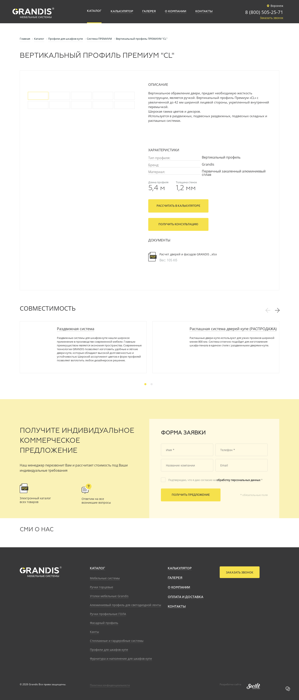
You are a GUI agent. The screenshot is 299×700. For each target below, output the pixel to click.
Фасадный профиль (104, 623)
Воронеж (274, 6)
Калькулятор (180, 568)
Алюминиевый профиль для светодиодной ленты (125, 605)
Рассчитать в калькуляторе (178, 206)
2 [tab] (152, 384)
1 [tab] (145, 384)
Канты (94, 632)
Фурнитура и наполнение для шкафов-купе (121, 659)
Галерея (175, 577)
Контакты (177, 606)
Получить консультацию (178, 224)
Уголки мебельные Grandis (109, 596)
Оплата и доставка (185, 597)
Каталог (97, 568)
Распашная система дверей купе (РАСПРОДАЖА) (233, 328)
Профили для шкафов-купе (109, 650)
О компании (179, 587)
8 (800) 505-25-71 (264, 12)
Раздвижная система (75, 328)
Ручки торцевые (101, 587)
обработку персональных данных (238, 480)
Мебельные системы (105, 578)
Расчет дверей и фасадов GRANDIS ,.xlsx (188, 254)
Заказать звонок (271, 18)
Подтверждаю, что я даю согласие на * (215, 480)
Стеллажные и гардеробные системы (116, 641)
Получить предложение (191, 495)
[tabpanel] (83, 347)
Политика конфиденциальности (110, 685)
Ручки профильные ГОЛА (108, 614)
